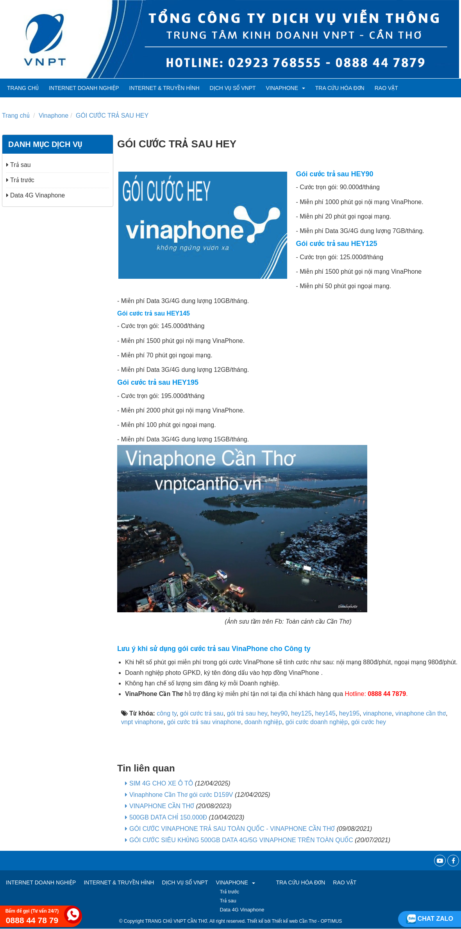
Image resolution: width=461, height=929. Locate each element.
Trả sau (18, 164)
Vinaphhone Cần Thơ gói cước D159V (181, 794)
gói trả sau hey (247, 713)
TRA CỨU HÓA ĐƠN (340, 88)
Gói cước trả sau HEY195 (157, 382)
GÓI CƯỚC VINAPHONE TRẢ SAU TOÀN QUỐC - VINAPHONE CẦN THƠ (232, 828)
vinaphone (377, 713)
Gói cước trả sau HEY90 (334, 174)
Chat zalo (429, 918)
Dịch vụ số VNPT (233, 88)
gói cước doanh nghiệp (317, 722)
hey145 (325, 713)
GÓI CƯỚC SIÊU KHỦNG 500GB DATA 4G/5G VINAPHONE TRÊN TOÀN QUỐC (241, 840)
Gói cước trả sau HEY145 (153, 313)
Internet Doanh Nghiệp (84, 88)
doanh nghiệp (263, 722)
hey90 (279, 713)
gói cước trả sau (201, 713)
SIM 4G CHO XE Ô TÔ (161, 783)
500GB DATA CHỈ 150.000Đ (168, 817)
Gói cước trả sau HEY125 (336, 243)
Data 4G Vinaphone (35, 195)
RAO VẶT (386, 88)
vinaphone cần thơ (420, 713)
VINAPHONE (285, 88)
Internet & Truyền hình (164, 88)
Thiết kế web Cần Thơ (294, 921)
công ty (166, 713)
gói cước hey (368, 722)
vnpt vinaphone (142, 722)
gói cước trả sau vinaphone (204, 722)
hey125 (301, 713)
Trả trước (20, 180)
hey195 (349, 713)
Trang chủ (23, 88)
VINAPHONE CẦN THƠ (161, 806)
